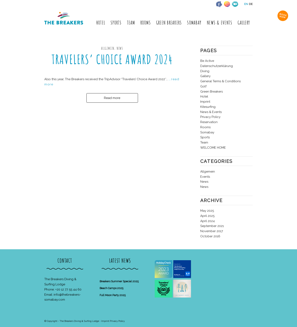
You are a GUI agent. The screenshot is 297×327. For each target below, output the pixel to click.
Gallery (205, 76)
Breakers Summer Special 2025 (119, 281)
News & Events (211, 112)
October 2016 (210, 236)
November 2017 (211, 231)
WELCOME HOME (213, 147)
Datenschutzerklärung (216, 66)
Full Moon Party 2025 (113, 295)
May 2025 (207, 211)
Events (205, 177)
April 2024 (207, 221)
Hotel (204, 96)
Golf (203, 86)
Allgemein (207, 171)
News (204, 181)
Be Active (207, 61)
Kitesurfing (208, 107)
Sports (205, 137)
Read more (112, 98)
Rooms (205, 127)
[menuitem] (101, 22)
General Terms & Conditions (220, 81)
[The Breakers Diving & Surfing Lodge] (64, 22)
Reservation (209, 122)
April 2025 (207, 216)
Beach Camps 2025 (111, 288)
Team (204, 142)
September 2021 (212, 226)
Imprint (205, 102)
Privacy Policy (210, 117)
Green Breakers (211, 91)
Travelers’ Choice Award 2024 (112, 59)
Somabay (207, 132)
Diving (204, 71)
